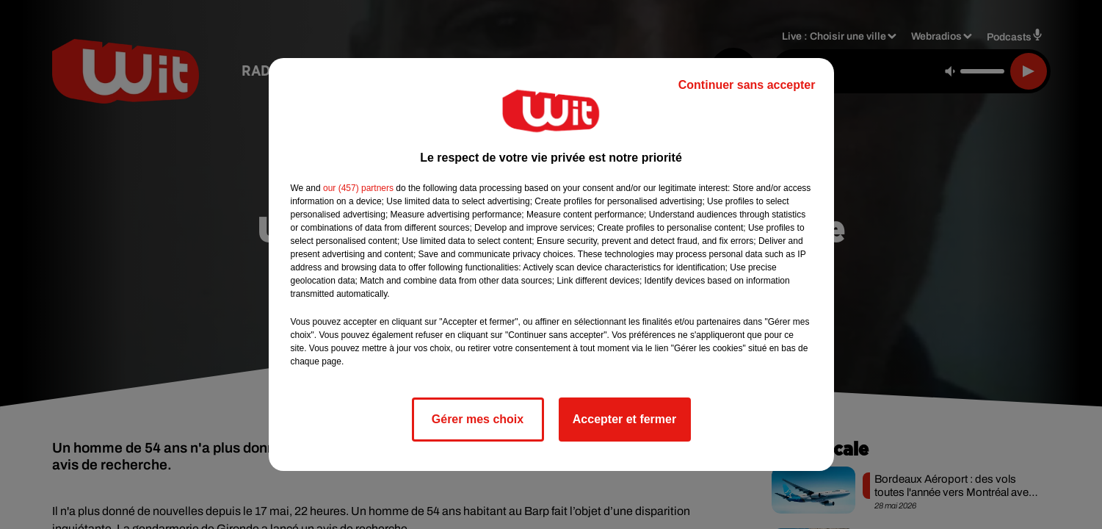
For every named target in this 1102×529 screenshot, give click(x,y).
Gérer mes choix (477, 419)
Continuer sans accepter (747, 85)
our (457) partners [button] (358, 188)
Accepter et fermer (624, 419)
